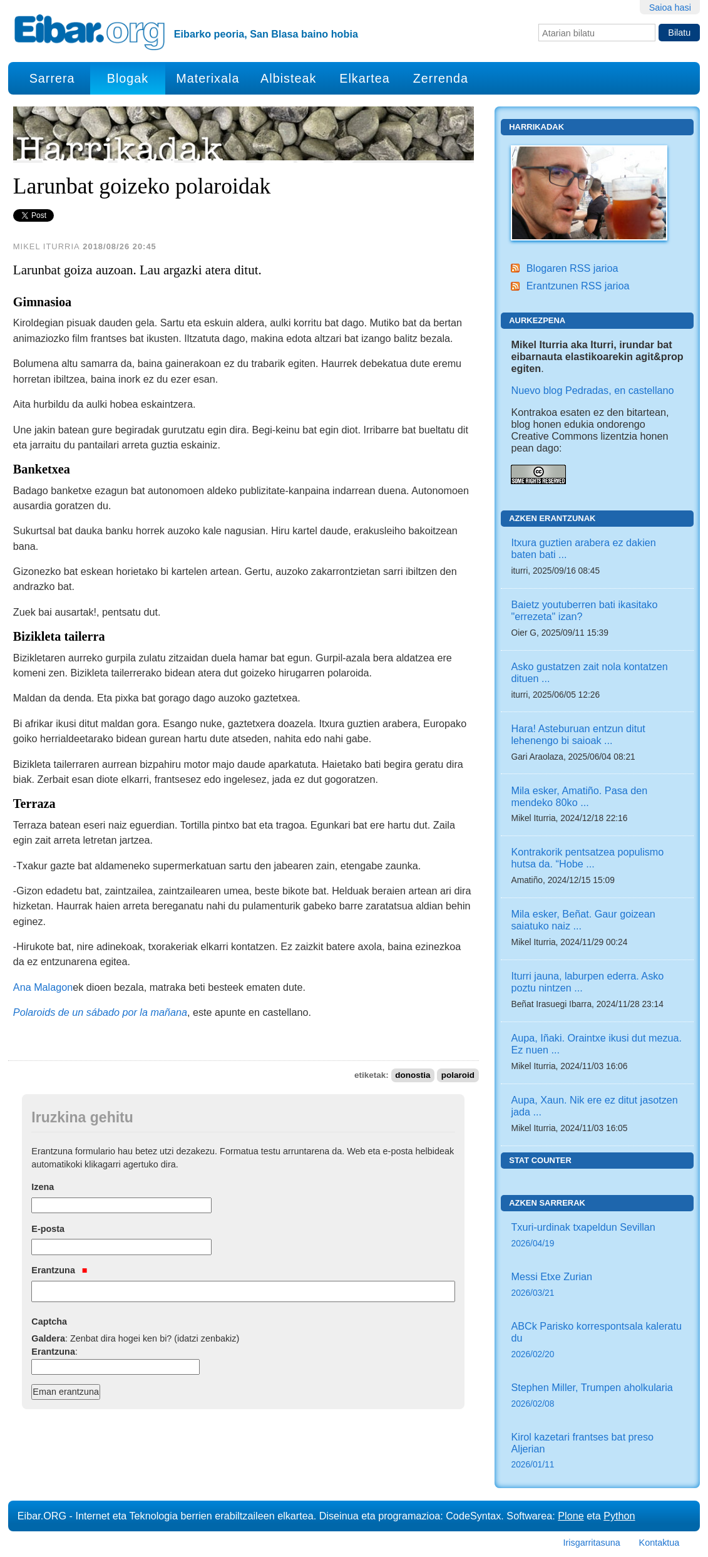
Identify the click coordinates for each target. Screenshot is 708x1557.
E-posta (47, 1229)
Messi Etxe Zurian (597, 1285)
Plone (570, 1515)
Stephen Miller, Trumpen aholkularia (597, 1396)
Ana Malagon (43, 987)
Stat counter (540, 1160)
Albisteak (288, 78)
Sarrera (52, 78)
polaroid (458, 1075)
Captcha (49, 1321)
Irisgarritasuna (591, 1543)
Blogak (127, 78)
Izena (42, 1187)
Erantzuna (59, 1270)
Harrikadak (536, 127)
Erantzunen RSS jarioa (578, 285)
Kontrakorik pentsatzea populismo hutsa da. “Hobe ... (587, 857)
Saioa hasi (670, 8)
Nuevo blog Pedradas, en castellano (592, 390)
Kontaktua (659, 1543)
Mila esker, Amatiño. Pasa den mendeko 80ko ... (579, 796)
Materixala (207, 78)
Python (619, 1515)
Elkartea (364, 78)
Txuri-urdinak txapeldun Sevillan (597, 1236)
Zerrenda (440, 78)
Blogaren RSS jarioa (572, 268)
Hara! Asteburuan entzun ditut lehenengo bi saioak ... (578, 734)
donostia (412, 1075)
